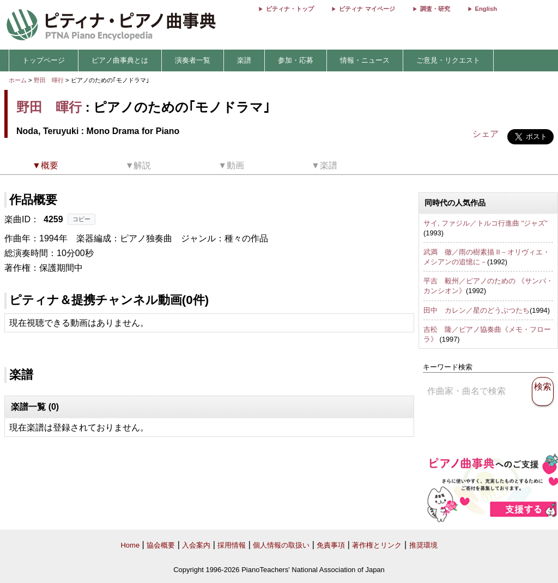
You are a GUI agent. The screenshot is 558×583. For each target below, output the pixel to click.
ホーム (18, 80)
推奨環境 (423, 545)
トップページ (43, 60)
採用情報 (231, 545)
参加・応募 (295, 60)
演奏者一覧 (192, 60)
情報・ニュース (365, 60)
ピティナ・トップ (290, 8)
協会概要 (161, 545)
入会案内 (196, 545)
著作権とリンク (377, 545)
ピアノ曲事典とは (120, 60)
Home (130, 545)
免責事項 (331, 545)
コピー (81, 219)
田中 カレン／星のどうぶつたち (476, 310)
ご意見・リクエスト (448, 60)
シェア (485, 133)
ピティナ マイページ (367, 8)
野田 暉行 (49, 80)
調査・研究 (435, 8)
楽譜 (244, 60)
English (486, 8)
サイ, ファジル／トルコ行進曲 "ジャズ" (485, 223)
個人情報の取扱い (281, 545)
